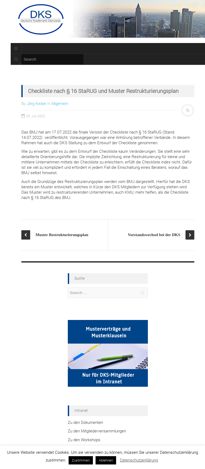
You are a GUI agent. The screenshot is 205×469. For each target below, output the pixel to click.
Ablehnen (106, 460)
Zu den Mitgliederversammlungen (97, 430)
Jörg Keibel (36, 103)
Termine (27, 38)
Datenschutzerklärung (139, 460)
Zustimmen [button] (81, 460)
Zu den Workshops (84, 439)
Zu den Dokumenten (85, 422)
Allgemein (59, 103)
